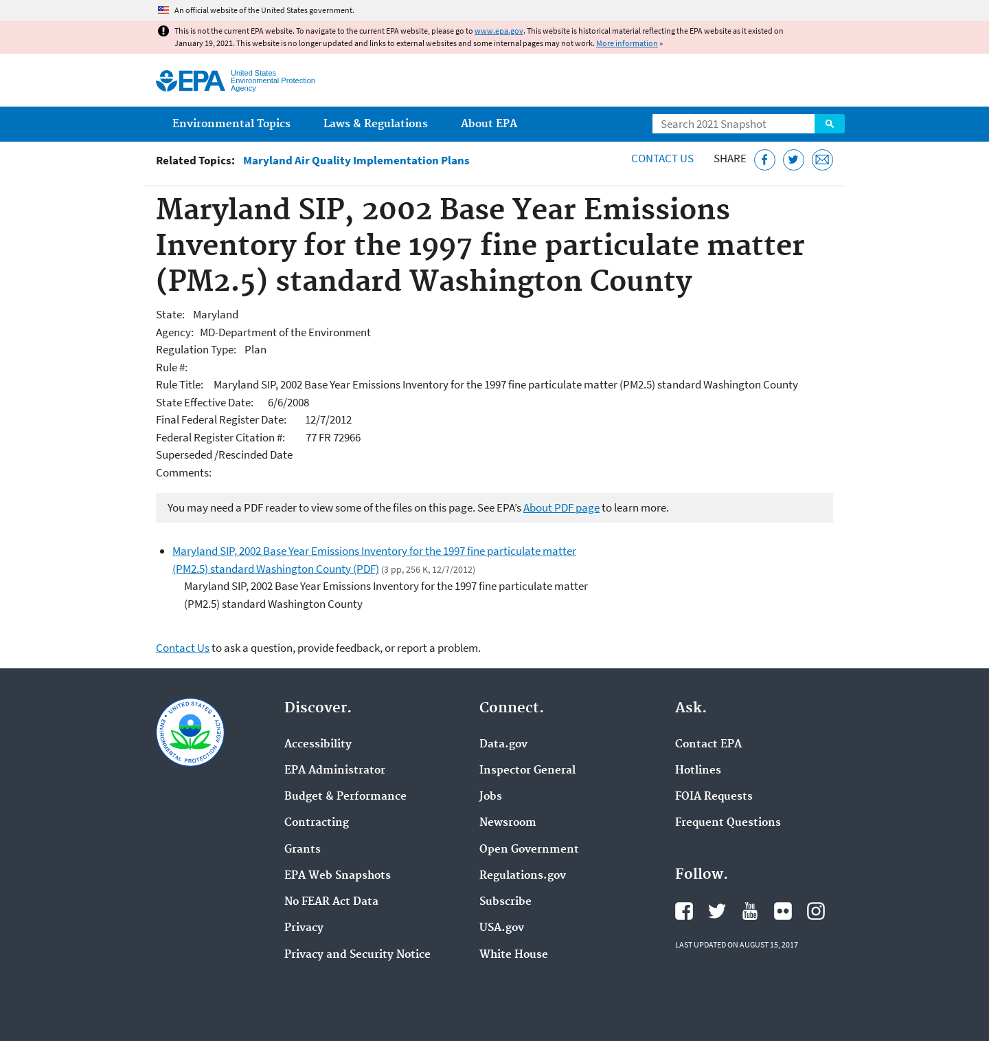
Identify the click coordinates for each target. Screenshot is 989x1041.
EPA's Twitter (717, 911)
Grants (302, 850)
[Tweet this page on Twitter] (793, 160)
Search (830, 123)
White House (513, 955)
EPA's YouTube (750, 911)
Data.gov (503, 744)
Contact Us (662, 158)
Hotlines (698, 771)
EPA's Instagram (816, 911)
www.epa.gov (499, 30)
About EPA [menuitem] (489, 124)
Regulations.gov (522, 876)
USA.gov (501, 928)
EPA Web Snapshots (337, 876)
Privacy (303, 928)
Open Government (529, 850)
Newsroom (507, 823)
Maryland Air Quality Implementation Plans (356, 160)
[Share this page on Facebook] (764, 160)
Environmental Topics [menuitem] (231, 124)
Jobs (490, 797)
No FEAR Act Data (331, 902)
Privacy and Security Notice (357, 955)
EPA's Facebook (684, 911)
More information (627, 43)
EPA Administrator (334, 771)
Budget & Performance (345, 797)
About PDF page (561, 507)
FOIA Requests (714, 797)
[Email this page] (822, 160)
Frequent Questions (728, 823)
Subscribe (505, 902)
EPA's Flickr (783, 911)
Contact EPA (708, 744)
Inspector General (527, 771)
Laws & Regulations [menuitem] (375, 124)
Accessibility (318, 744)
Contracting (316, 823)
